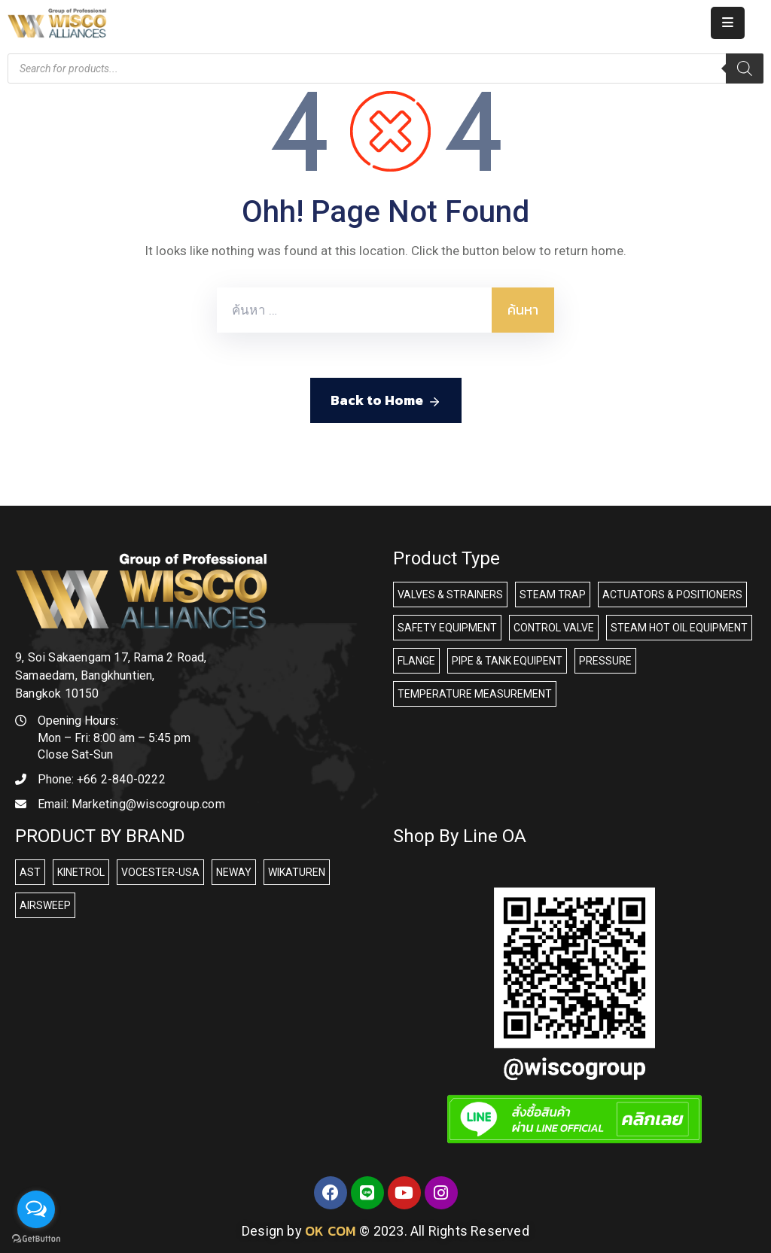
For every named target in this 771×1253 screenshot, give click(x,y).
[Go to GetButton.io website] (36, 1237)
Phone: (102, 779)
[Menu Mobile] (728, 23)
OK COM (330, 1231)
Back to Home (386, 400)
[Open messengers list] (36, 1209)
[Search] (744, 68)
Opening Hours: (78, 720)
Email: (131, 804)
